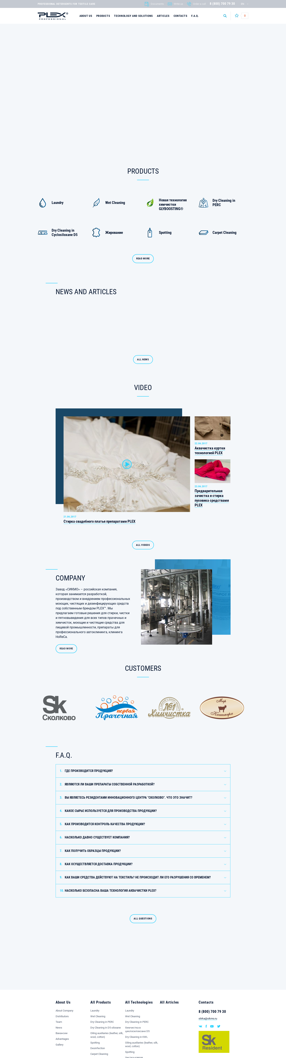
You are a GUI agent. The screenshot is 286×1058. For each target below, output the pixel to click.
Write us (178, 3)
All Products (100, 1002)
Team (59, 1021)
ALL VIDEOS (143, 544)
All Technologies (139, 1002)
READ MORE (66, 648)
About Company (64, 1010)
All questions (143, 941)
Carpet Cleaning (99, 1053)
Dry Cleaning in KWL (136, 1036)
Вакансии (62, 1033)
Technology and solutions (133, 15)
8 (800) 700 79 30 (222, 4)
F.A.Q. (195, 15)
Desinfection (97, 1048)
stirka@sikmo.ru (208, 1018)
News (59, 1027)
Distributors (62, 1016)
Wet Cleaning (97, 1016)
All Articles (169, 1002)
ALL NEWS (143, 359)
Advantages (62, 1038)
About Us (85, 15)
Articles (163, 15)
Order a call (199, 3)
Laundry (94, 1010)
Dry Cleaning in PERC (102, 1021)
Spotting (95, 1042)
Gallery (59, 1044)
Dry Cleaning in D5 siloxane (105, 1027)
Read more (143, 258)
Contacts (180, 15)
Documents (157, 3)
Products (103, 15)
